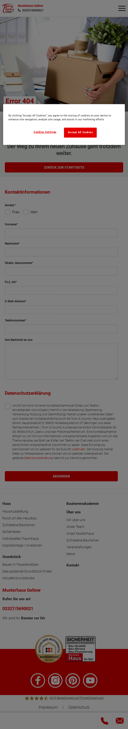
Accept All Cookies (80, 132)
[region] (64, 124)
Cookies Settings (45, 132)
